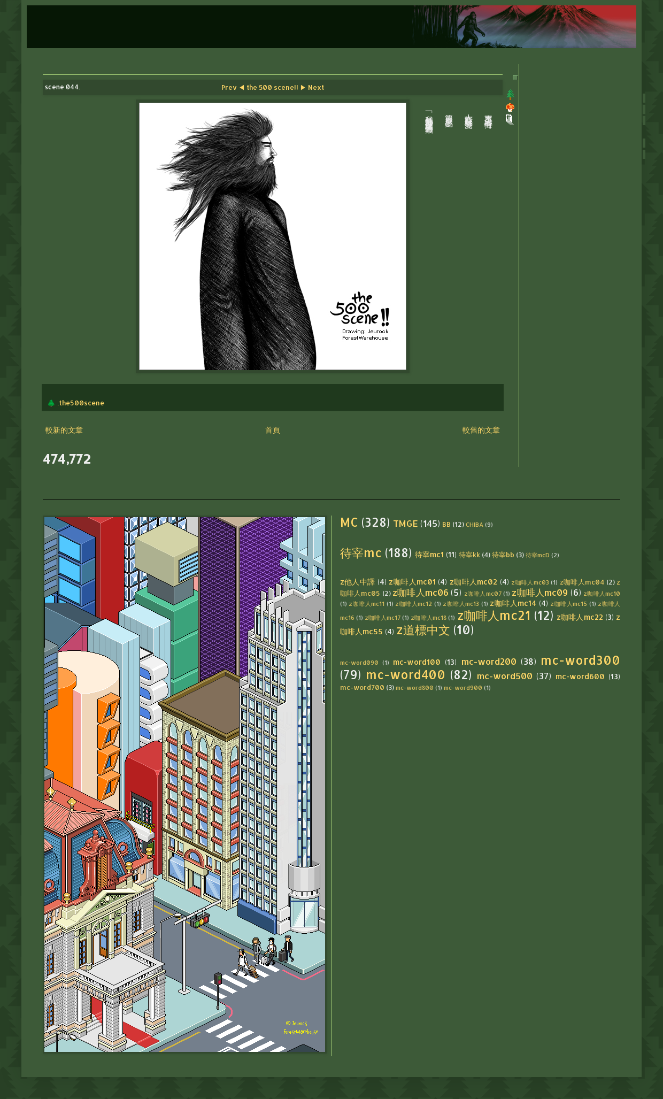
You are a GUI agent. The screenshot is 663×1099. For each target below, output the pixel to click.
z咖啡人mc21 (494, 615)
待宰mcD (538, 555)
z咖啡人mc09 (540, 592)
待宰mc (361, 552)
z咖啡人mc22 (580, 616)
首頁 (272, 429)
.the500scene (80, 402)
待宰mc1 (429, 554)
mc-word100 (417, 661)
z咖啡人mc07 (483, 593)
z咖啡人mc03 (530, 582)
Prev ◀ (233, 87)
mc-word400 (405, 674)
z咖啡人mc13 (461, 604)
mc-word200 (488, 661)
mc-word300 (580, 660)
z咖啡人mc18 (428, 617)
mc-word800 (415, 687)
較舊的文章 (481, 429)
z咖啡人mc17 (382, 617)
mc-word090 (359, 662)
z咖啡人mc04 (582, 582)
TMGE (405, 523)
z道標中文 (423, 629)
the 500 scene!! (272, 87)
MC (349, 522)
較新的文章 (64, 429)
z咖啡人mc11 (366, 604)
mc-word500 (505, 675)
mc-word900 (463, 687)
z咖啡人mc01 (412, 581)
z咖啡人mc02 (474, 581)
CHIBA (474, 524)
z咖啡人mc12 (413, 604)
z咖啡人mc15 (568, 604)
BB (446, 524)
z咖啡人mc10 (601, 593)
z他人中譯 (357, 581)
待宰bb (503, 554)
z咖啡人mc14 (513, 603)
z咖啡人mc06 (420, 592)
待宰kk (469, 554)
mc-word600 (580, 676)
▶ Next (312, 87)
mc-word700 (362, 687)
